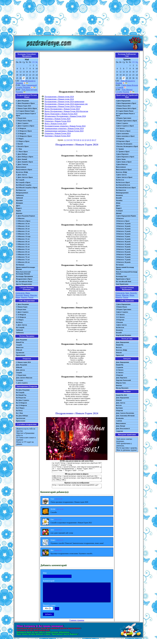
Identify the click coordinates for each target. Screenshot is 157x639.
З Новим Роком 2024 (123, 106)
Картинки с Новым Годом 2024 (57, 119)
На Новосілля (121, 190)
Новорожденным (22, 193)
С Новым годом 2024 (23, 362)
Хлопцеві (119, 211)
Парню (18, 211)
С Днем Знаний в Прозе (24, 162)
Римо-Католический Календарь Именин (23, 273)
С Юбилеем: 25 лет (23, 231)
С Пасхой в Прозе (22, 146)
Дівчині (118, 213)
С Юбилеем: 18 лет (23, 226)
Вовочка (119, 385)
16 (93, 140)
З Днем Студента (122, 123)
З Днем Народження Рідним (126, 216)
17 (95, 140)
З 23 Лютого (120, 317)
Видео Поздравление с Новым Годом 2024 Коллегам (66, 111)
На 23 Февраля (21, 405)
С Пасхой (19, 144)
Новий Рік (119, 345)
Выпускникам (21, 167)
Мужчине (19, 200)
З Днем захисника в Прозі (125, 136)
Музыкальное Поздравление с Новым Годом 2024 (65, 116)
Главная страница (76, 620)
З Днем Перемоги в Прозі (125, 157)
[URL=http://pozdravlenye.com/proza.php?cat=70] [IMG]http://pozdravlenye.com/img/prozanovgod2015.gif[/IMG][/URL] (77, 478)
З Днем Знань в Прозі (123, 162)
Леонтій (133, 293)
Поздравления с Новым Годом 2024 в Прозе (63, 106)
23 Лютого (119, 372)
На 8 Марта (20, 408)
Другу (18, 205)
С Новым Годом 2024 (23, 106)
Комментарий (48, 581)
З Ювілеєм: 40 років (123, 241)
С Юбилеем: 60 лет (23, 252)
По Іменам (120, 265)
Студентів (119, 367)
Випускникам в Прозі (123, 169)
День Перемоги (121, 378)
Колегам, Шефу (121, 172)
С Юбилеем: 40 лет (23, 241)
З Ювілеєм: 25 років (123, 231)
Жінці (118, 203)
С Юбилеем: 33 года (23, 236)
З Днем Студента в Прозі (125, 126)
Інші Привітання (122, 284)
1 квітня (119, 421)
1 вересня (119, 431)
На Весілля (120, 180)
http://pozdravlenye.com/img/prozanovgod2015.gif (77, 486)
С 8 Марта (19, 139)
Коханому (119, 195)
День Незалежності (123, 428)
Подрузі (118, 208)
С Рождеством (21, 118)
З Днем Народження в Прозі (126, 103)
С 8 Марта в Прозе (22, 141)
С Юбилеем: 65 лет (23, 254)
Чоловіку (119, 200)
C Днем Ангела (21, 325)
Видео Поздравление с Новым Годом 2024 (62, 109)
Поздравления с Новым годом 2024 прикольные (64, 101)
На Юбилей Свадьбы (23, 185)
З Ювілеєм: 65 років (123, 254)
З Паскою (119, 322)
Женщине (19, 203)
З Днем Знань (121, 159)
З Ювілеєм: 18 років (123, 226)
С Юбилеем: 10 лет (23, 223)
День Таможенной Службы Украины (26, 86)
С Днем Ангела (21, 175)
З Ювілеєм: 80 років (123, 262)
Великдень (120, 418)
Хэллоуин (19, 380)
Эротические (20, 418)
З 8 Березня (120, 139)
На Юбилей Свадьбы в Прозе (26, 187)
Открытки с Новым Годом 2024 (58, 121)
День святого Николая (24, 378)
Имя (44, 573)
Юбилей (19, 350)
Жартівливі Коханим (123, 335)
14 (88, 140)
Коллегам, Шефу (22, 172)
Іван (127, 293)
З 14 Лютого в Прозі (123, 131)
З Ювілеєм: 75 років (123, 259)
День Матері (120, 426)
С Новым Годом (21, 307)
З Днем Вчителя (121, 164)
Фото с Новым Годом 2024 (56, 124)
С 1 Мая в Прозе (22, 151)
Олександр (119, 293)
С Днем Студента (22, 123)
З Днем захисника (122, 133)
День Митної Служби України (123, 91)
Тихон (30, 297)
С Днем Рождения (22, 101)
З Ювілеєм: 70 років (123, 257)
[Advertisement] (78, 18)
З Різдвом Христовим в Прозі (126, 121)
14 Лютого (119, 370)
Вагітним (119, 408)
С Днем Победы (21, 154)
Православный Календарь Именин (25, 268)
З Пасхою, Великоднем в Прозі (127, 146)
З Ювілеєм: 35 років (123, 239)
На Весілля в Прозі (123, 182)
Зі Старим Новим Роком (124, 111)
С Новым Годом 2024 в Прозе (26, 108)
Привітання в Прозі (123, 279)
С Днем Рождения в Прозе (25, 103)
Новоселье (19, 347)
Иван (27, 293)
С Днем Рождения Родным (25, 216)
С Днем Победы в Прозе (24, 157)
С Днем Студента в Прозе (25, 126)
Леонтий (19, 295)
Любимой (19, 198)
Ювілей (119, 352)
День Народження (122, 342)
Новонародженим (122, 193)
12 (83, 140)
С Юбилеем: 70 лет (23, 257)
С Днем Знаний (21, 159)
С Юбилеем (20, 218)
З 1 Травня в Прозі (122, 151)
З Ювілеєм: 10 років (123, 223)
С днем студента (22, 383)
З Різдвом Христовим (123, 118)
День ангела (20, 370)
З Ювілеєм (120, 218)
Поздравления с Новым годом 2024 (59, 97)
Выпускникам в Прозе (24, 169)
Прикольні (120, 355)
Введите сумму (49, 605)
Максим (33, 295)
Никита (24, 297)
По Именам (20, 265)
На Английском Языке (24, 281)
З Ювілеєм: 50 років (123, 247)
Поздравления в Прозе (24, 279)
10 (78, 140)
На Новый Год (21, 395)
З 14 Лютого (120, 128)
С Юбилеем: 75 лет (23, 259)
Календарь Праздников (24, 276)
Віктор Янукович (122, 388)
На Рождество (21, 398)
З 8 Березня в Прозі (123, 141)
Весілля (119, 347)
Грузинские (20, 352)
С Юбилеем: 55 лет (23, 249)
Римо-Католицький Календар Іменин (126, 273)
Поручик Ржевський (123, 380)
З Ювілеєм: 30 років (123, 234)
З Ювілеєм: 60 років (123, 252)
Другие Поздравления (24, 284)
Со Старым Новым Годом (25, 111)
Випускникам (121, 167)
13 (85, 140)
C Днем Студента (22, 312)
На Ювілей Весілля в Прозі (126, 187)
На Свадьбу (20, 180)
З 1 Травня (120, 149)
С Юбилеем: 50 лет (23, 247)
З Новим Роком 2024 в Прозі (126, 108)
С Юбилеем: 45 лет (23, 244)
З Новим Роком (121, 307)
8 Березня (119, 375)
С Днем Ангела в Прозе (24, 177)
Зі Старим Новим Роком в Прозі (125, 114)
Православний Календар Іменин (125, 268)
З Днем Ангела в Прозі (124, 177)
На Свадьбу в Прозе (23, 182)
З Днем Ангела (121, 175)
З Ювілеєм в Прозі (122, 221)
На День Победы (22, 416)
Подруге (19, 208)
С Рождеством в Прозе (24, 121)
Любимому (20, 195)
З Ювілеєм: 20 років (123, 229)
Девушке (19, 213)
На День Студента (22, 400)
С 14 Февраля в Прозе (24, 131)
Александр (19, 293)
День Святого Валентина (125, 413)
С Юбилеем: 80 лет (23, 262)
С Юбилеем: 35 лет (23, 239)
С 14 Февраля (21, 128)
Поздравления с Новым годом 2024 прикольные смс (66, 104)
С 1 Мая (19, 149)
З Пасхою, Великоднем (124, 144)
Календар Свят (121, 276)
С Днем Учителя (22, 164)
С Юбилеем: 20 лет (23, 229)
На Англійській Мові (123, 281)
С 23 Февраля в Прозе (24, 136)
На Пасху (19, 322)
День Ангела (120, 403)
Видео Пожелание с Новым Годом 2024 (61, 114)
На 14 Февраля (21, 403)
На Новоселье (21, 190)
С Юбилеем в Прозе (23, 221)
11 (80, 140)
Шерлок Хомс (121, 383)
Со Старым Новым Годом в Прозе (26, 114)
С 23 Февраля (21, 133)
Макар (26, 295)
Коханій (119, 198)
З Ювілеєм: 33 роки (123, 236)
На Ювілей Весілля (123, 185)
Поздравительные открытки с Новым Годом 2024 (65, 126)
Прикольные (20, 355)
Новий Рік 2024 (121, 395)
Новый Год (20, 342)
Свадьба (19, 345)
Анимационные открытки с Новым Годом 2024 (64, 128)
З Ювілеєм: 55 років (123, 249)
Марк (17, 297)
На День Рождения (22, 390)
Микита (118, 297)
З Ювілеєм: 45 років (123, 244)
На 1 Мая (19, 413)
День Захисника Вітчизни (125, 416)
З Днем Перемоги (122, 154)
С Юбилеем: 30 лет (23, 234)
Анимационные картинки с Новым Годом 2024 (64, 131)
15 (90, 140)
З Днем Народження (123, 101)
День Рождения (21, 340)
